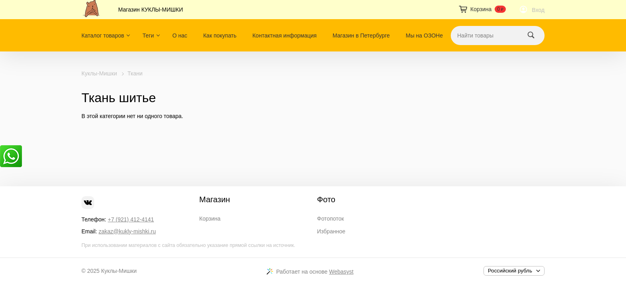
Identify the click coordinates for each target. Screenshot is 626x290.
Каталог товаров (102, 35)
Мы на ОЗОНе (424, 35)
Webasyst (341, 271)
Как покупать (219, 35)
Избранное (331, 231)
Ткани (135, 73)
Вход (538, 10)
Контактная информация (284, 35)
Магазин (214, 199)
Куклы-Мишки (99, 73)
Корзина (209, 218)
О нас (179, 35)
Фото (326, 199)
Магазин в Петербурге (361, 35)
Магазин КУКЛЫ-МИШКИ (150, 9)
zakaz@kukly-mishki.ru (127, 231)
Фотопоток (330, 218)
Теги (148, 35)
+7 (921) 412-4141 (131, 219)
